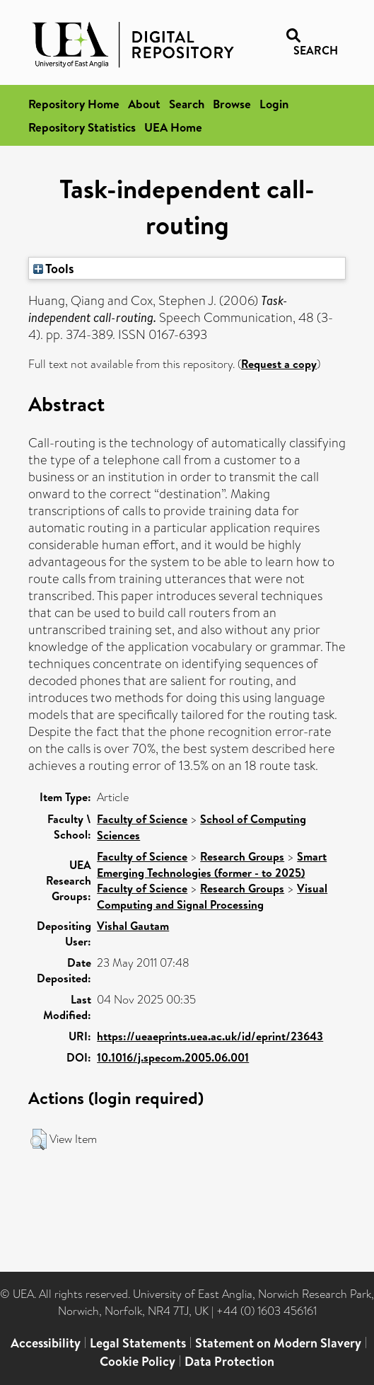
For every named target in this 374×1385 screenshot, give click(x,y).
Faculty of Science (142, 819)
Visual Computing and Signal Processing (212, 896)
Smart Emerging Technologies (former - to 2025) (212, 864)
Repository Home (73, 104)
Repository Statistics (82, 127)
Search (186, 104)
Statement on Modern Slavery (278, 1343)
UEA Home (173, 127)
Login (273, 104)
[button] (38, 1139)
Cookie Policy (137, 1361)
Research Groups (242, 856)
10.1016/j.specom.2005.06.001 (173, 1057)
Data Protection (229, 1361)
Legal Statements (138, 1343)
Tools (53, 268)
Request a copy (279, 364)
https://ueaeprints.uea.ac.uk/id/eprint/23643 (210, 1036)
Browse (232, 104)
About (144, 104)
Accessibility (46, 1343)
